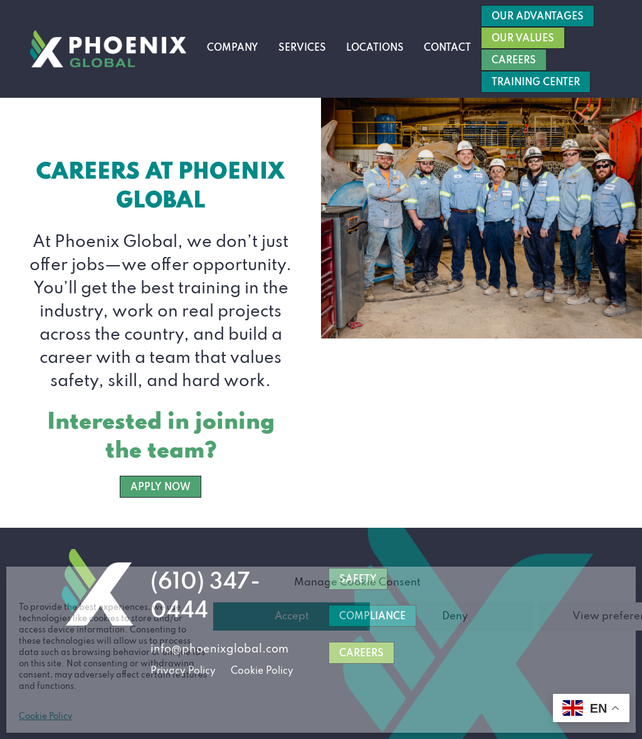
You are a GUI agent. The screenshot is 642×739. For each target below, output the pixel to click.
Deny (455, 616)
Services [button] (302, 48)
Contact (447, 48)
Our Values (523, 39)
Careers (514, 61)
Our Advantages (538, 17)
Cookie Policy (45, 717)
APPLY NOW (160, 488)
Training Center (536, 83)
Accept (292, 616)
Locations (375, 48)
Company (232, 48)
